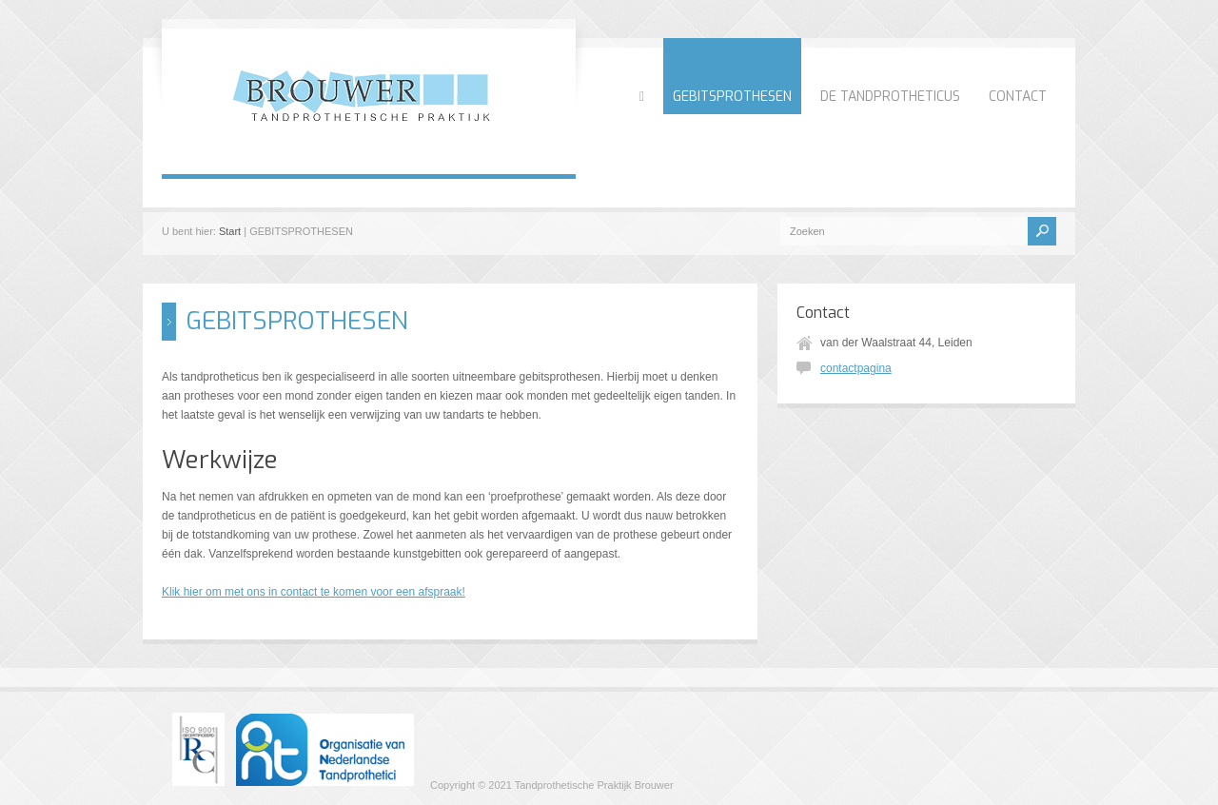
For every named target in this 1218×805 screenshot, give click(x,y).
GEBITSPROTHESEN (732, 97)
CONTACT (1018, 97)
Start (230, 231)
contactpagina (856, 368)
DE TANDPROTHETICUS (890, 97)
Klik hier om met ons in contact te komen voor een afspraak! (313, 592)
